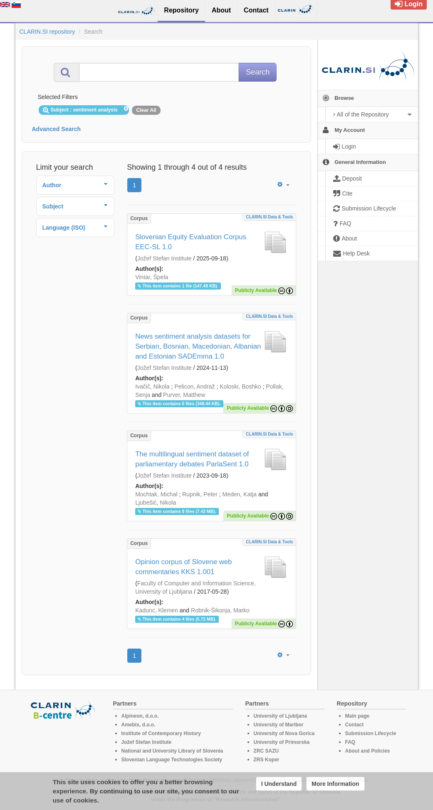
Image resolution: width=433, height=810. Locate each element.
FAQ (350, 742)
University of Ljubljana (280, 716)
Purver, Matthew (184, 394)
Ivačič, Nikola (152, 386)
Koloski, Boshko (240, 386)
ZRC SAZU (266, 751)
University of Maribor (279, 725)
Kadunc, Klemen (156, 610)
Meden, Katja (239, 494)
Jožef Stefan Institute (164, 258)
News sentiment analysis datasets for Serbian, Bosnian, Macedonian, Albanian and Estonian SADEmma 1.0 (198, 346)
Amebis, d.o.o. (138, 725)
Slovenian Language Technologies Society (172, 760)
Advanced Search (56, 129)
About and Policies (367, 751)
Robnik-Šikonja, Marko (220, 610)
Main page (357, 716)
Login (409, 3)
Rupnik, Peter (200, 494)
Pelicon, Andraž (194, 386)
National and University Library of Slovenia (172, 751)
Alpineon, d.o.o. (140, 716)
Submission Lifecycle (370, 733)
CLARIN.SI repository (47, 31)
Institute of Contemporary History (161, 733)
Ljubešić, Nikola (155, 502)
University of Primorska (282, 742)
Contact (354, 725)
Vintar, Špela (151, 277)
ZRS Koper (267, 760)
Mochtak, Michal (156, 494)
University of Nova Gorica (284, 733)
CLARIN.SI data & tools (269, 217)
